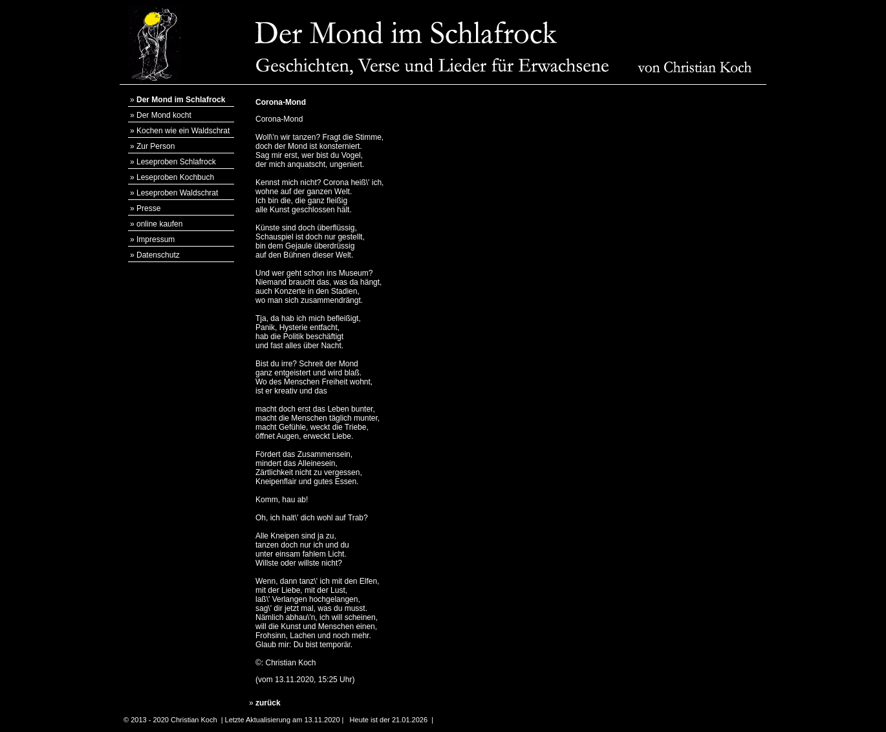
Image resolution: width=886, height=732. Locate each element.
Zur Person (155, 146)
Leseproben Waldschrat (177, 192)
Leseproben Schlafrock (176, 161)
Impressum (155, 239)
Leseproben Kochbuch (175, 177)
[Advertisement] (701, 285)
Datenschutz (158, 255)
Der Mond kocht (163, 115)
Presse (148, 208)
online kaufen (159, 223)
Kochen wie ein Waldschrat (183, 130)
